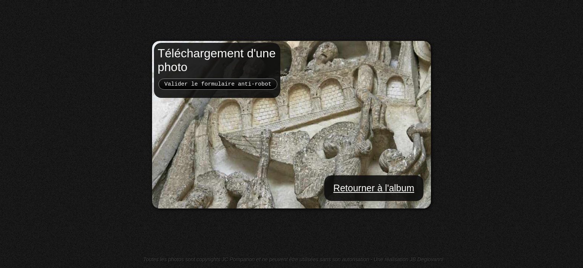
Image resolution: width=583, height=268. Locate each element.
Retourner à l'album (374, 188)
